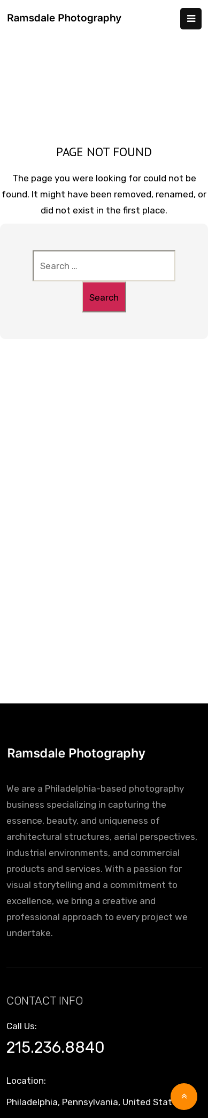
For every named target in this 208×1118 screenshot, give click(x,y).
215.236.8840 (55, 1047)
